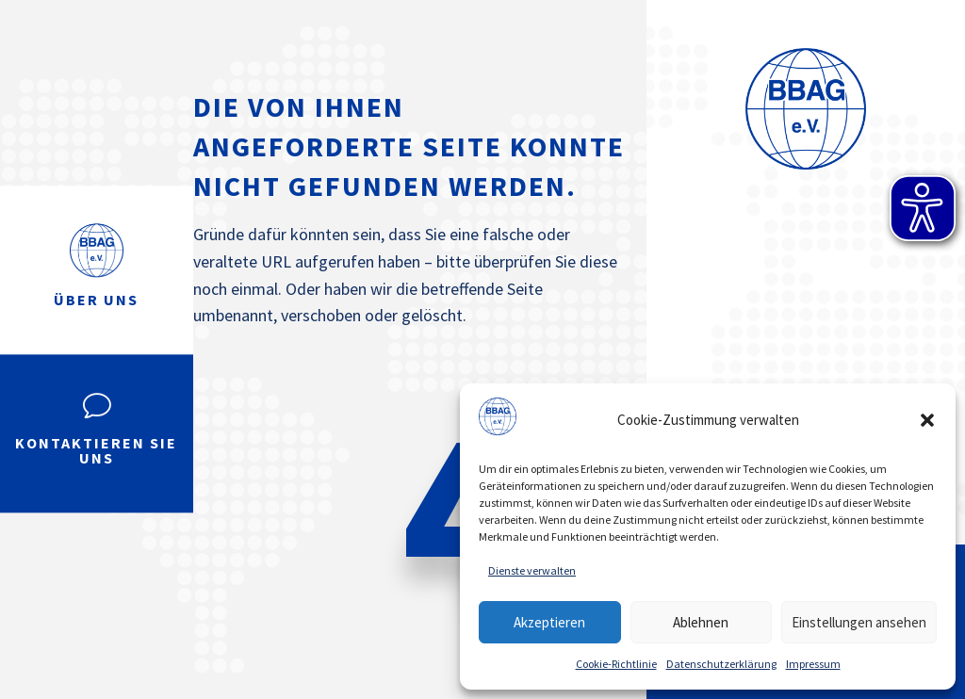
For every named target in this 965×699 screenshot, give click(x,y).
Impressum (813, 664)
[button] (927, 420)
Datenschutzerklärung (721, 664)
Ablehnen (700, 622)
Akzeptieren (549, 622)
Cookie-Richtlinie (616, 664)
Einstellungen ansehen (859, 622)
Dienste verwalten (532, 570)
